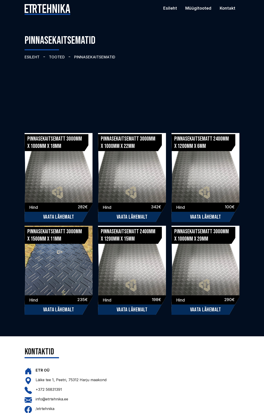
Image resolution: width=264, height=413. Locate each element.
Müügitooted (198, 8)
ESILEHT (32, 57)
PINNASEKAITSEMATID (94, 57)
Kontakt (227, 8)
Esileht (170, 8)
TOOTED (57, 57)
